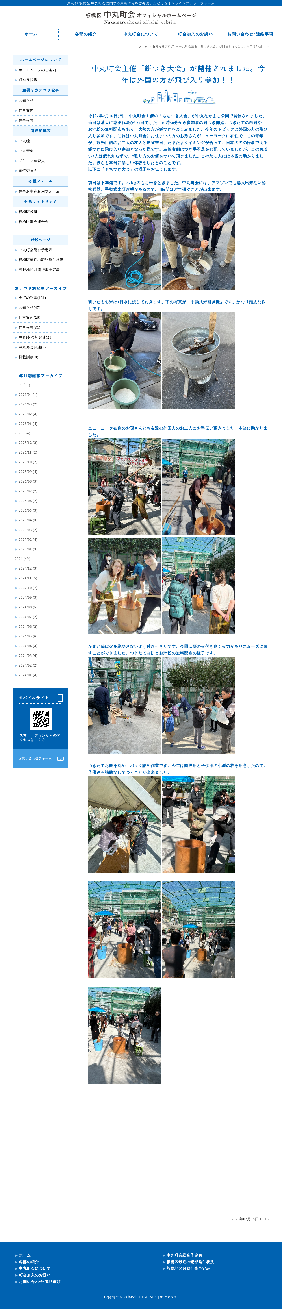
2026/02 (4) (28, 414)
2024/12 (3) (28, 568)
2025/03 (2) (28, 530)
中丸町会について (140, 34)
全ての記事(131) (32, 298)
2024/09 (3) (28, 597)
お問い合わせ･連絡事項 (250, 34)
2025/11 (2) (28, 452)
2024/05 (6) (28, 636)
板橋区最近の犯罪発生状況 (41, 260)
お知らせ (26, 100)
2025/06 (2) (28, 501)
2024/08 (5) (28, 607)
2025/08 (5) (28, 481)
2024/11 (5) (28, 578)
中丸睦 (24, 141)
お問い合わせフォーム (35, 758)
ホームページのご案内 (37, 70)
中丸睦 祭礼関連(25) (36, 337)
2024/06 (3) (28, 626)
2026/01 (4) (28, 424)
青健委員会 (28, 170)
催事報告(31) (29, 327)
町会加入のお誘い (195, 34)
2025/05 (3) (28, 510)
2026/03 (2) (28, 404)
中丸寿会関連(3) (32, 347)
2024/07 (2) (28, 617)
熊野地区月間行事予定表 (39, 270)
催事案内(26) (29, 317)
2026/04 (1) (28, 394)
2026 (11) (22, 385)
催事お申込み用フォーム (39, 191)
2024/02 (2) (28, 665)
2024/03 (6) (28, 655)
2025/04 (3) (28, 520)
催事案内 (26, 110)
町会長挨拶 (28, 80)
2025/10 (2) (28, 462)
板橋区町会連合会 (34, 222)
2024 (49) (22, 559)
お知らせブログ (163, 46)
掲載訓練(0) (28, 357)
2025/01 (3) (28, 549)
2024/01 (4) (28, 675)
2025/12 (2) (28, 442)
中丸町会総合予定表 (35, 250)
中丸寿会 (26, 151)
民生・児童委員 (32, 161)
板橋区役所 (28, 212)
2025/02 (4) (28, 539)
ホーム (31, 34)
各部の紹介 (86, 34)
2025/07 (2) (28, 491)
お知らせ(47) (29, 307)
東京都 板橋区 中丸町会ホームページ (141, 17)
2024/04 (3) (28, 646)
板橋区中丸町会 (136, 1297)
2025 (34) (22, 433)
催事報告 (26, 120)
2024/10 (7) (28, 588)
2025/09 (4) (28, 472)
